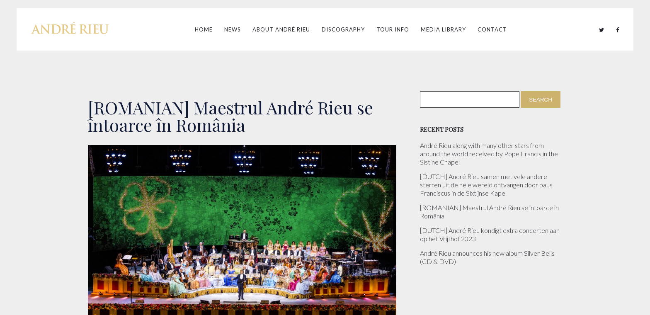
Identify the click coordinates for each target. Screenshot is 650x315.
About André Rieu (281, 29)
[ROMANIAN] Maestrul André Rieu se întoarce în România (489, 212)
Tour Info (392, 29)
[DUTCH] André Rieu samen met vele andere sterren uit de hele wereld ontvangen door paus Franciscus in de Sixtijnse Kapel (486, 184)
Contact (492, 29)
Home (204, 29)
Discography (343, 29)
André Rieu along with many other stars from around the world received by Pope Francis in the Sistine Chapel (489, 153)
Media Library (443, 29)
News (232, 29)
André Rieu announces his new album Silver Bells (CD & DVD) (487, 257)
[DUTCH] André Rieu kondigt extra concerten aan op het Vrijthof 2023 (490, 234)
